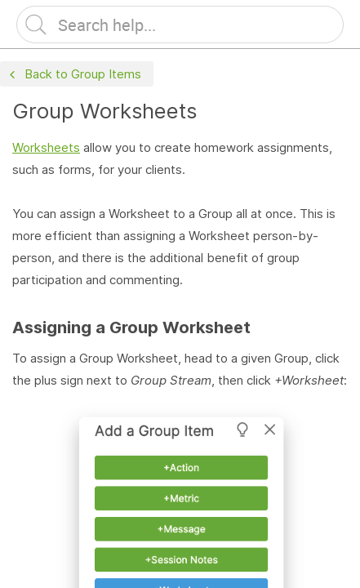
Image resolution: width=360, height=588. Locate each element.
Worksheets (46, 147)
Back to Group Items (73, 74)
